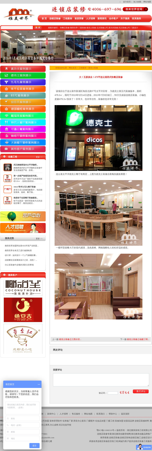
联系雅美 (136, 18)
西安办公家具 (79, 421)
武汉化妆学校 (65, 425)
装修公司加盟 (43, 421)
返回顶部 (125, 414)
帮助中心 (113, 414)
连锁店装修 (55, 18)
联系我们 (100, 414)
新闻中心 (51, 414)
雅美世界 (74, 28)
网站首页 (72, 68)
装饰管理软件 (55, 421)
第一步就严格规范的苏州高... (26, 176)
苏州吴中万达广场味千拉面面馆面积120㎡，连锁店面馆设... (28, 180)
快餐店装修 (65, 28)
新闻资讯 (102, 18)
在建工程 (12, 157)
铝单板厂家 (68, 421)
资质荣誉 (79, 18)
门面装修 (82, 28)
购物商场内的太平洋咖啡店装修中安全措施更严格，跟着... (28, 169)
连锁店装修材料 (142, 421)
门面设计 (134, 28)
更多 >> (39, 157)
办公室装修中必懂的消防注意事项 (19, 265)
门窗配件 (90, 421)
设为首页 (127, 2)
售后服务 (76, 414)
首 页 (44, 18)
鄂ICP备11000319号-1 (106, 430)
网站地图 (147, 2)
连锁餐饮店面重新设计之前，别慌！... (21, 260)
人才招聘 (90, 18)
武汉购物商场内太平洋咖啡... (26, 165)
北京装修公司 (102, 28)
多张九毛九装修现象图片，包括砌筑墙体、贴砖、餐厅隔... (28, 191)
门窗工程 (110, 421)
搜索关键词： (54, 28)
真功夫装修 (113, 28)
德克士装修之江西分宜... (70, 339)
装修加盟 (119, 421)
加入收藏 (137, 2)
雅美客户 (12, 275)
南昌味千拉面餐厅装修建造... (26, 198)
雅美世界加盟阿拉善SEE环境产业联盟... (21, 246)
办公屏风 (45, 425)
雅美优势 (9, 238)
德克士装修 (91, 28)
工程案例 (67, 18)
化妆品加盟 (100, 421)
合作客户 (113, 18)
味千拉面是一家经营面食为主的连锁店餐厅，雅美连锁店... (28, 202)
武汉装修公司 (124, 28)
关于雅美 (125, 18)
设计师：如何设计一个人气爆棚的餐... (21, 255)
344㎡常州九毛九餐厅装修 (25, 187)
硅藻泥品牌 (129, 421)
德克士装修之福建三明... (138, 339)
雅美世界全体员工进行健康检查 (18, 250)
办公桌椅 (54, 425)
